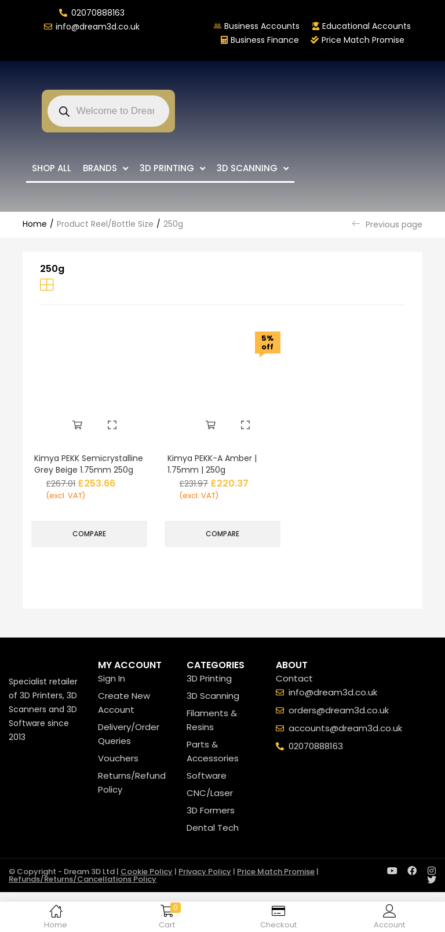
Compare (89, 543)
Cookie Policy (147, 883)
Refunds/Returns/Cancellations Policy (82, 891)
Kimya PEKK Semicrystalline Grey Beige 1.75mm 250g (78, 468)
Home (35, 224)
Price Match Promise (276, 883)
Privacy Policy (204, 883)
